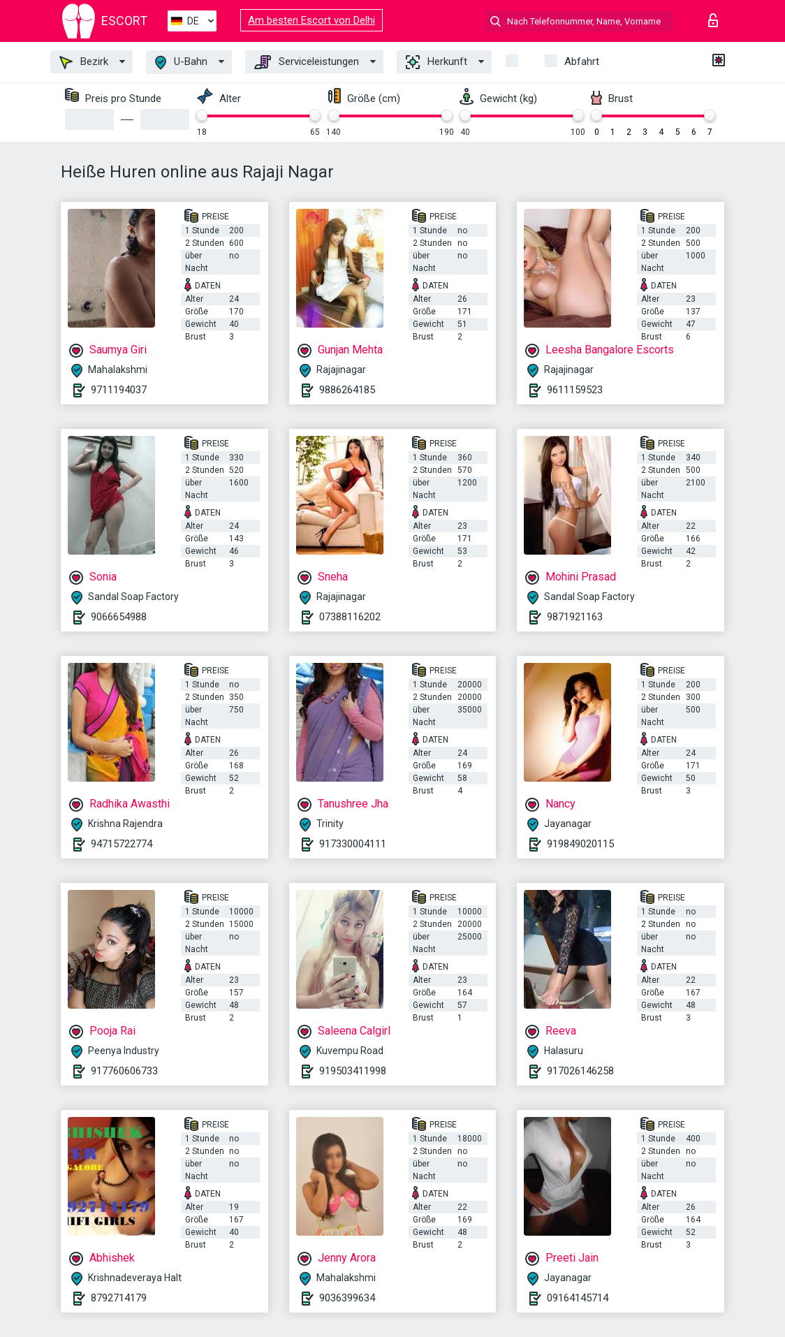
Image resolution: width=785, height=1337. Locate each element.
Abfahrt (581, 61)
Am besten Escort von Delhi (311, 20)
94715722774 (121, 844)
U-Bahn (181, 62)
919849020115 (580, 844)
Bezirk (83, 62)
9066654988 (119, 617)
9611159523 (575, 389)
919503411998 (352, 1071)
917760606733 (124, 1071)
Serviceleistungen (306, 62)
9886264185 (347, 389)
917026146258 (580, 1071)
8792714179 (119, 1298)
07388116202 (350, 617)
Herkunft (436, 62)
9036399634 (347, 1298)
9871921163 (575, 617)
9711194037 (119, 389)
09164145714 (577, 1298)
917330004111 (352, 844)
